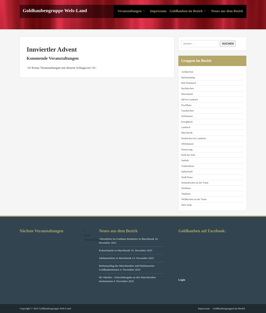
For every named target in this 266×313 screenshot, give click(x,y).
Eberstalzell (187, 94)
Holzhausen (187, 116)
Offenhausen (187, 143)
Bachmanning (188, 77)
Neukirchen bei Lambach (193, 138)
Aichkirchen (187, 71)
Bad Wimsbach (188, 83)
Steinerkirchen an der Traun (194, 182)
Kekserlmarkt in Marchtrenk (114, 250)
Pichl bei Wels (188, 155)
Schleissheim (187, 166)
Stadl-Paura (187, 177)
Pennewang (186, 149)
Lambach (185, 127)
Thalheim (185, 193)
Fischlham (186, 105)
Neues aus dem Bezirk (227, 11)
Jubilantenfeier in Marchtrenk (115, 258)
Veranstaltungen (130, 11)
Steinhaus (186, 188)
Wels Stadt (186, 205)
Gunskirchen (187, 110)
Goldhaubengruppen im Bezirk (229, 308)
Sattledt (185, 160)
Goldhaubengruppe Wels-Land (55, 10)
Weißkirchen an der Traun (193, 199)
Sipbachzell (187, 171)
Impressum (158, 11)
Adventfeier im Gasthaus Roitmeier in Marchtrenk (126, 238)
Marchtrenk (187, 132)
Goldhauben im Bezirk (186, 11)
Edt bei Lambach (189, 99)
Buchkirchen (187, 88)
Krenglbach (187, 121)
